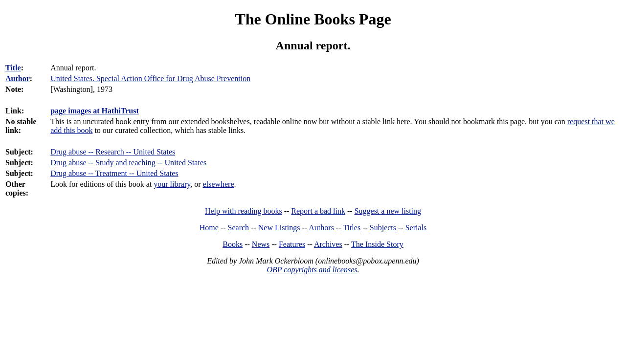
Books (233, 244)
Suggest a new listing (388, 211)
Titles (351, 227)
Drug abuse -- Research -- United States (112, 152)
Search (238, 227)
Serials (416, 227)
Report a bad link (318, 211)
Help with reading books (243, 211)
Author (17, 78)
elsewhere (218, 184)
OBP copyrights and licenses (312, 269)
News (260, 244)
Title (13, 68)
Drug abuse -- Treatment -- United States (114, 173)
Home (209, 227)
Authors (321, 227)
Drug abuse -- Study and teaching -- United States (128, 162)
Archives (328, 244)
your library (172, 184)
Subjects (383, 227)
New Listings (279, 227)
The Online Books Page (313, 19)
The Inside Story (377, 244)
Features (292, 244)
